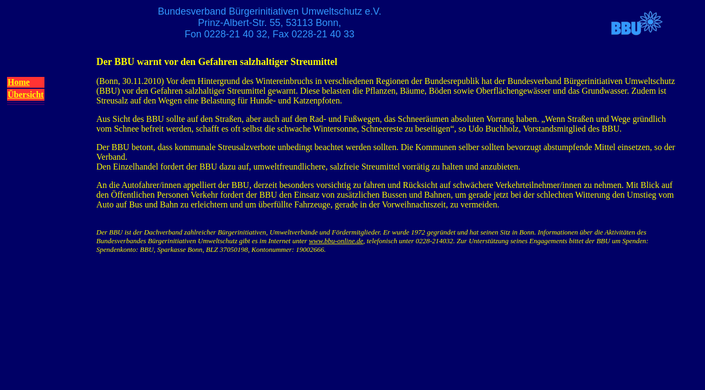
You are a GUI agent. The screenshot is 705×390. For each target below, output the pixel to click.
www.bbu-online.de (336, 241)
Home (19, 82)
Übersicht (26, 94)
